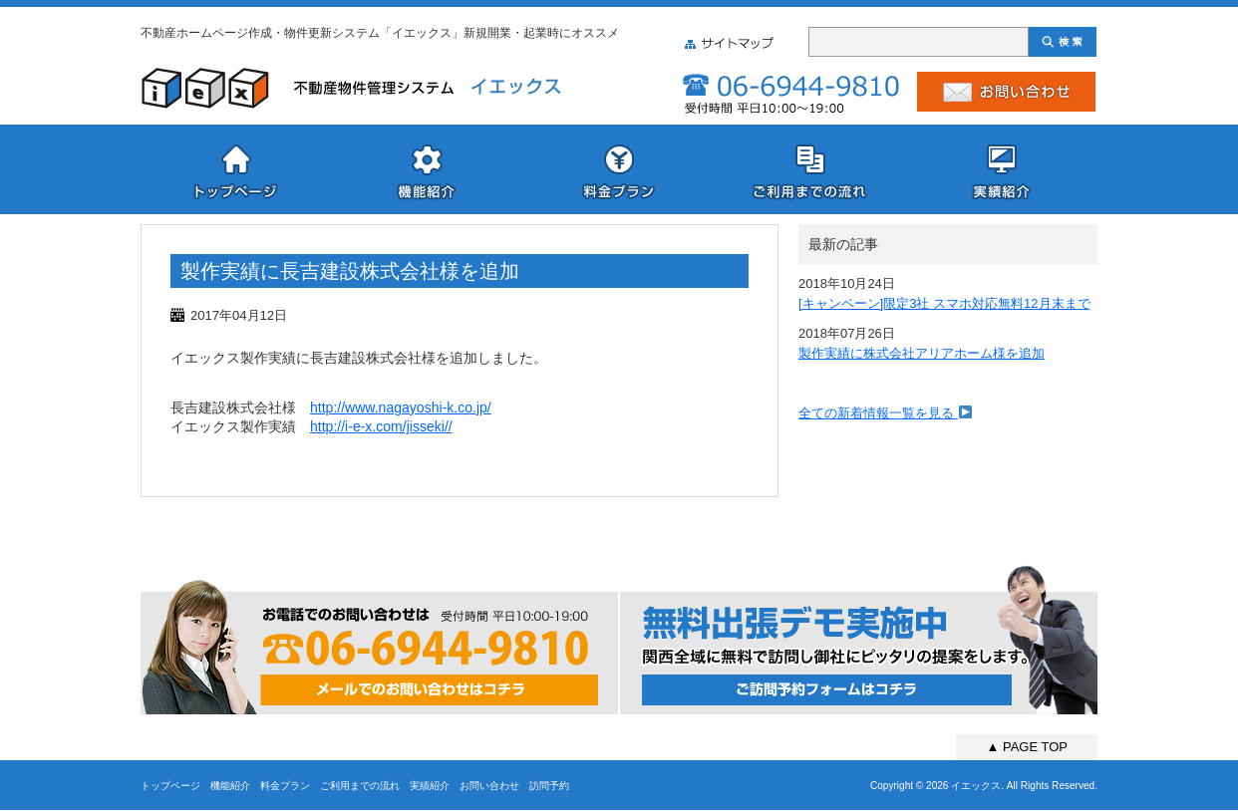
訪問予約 (549, 785)
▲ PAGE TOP (1027, 746)
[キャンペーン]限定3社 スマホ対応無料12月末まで (944, 303)
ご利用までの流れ (360, 785)
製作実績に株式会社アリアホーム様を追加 (921, 353)
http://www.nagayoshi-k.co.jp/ (400, 407)
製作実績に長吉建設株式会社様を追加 (349, 271)
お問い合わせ (489, 785)
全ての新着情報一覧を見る (885, 413)
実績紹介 (430, 785)
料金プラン (285, 785)
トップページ (170, 785)
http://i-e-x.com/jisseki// (381, 426)
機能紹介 (230, 785)
